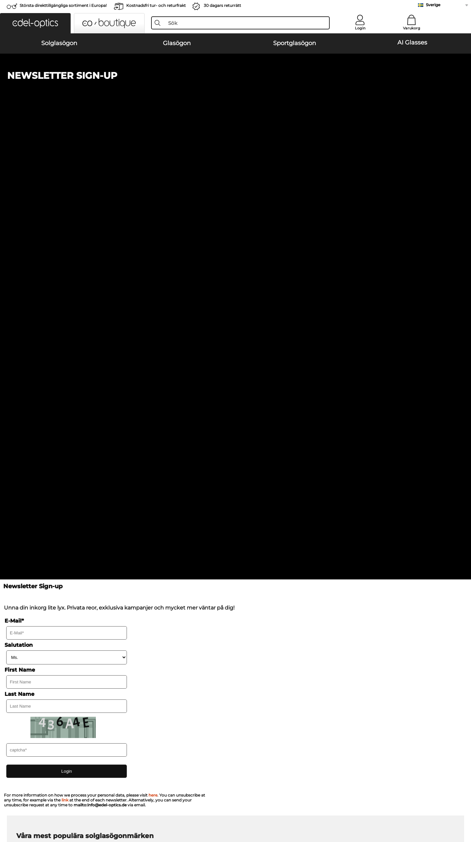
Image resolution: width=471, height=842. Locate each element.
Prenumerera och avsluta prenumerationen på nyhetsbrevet (373, 678)
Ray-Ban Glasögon (36, 471)
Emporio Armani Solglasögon (48, 439)
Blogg (315, 686)
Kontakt (24, 686)
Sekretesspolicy (84, 810)
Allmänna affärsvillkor (40, 810)
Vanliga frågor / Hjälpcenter (338, 671)
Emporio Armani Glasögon (45, 502)
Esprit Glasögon (254, 487)
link (64, 360)
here (152, 355)
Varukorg (411, 28)
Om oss (25, 660)
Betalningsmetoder (184, 671)
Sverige (433, 4)
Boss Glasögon (253, 494)
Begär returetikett (182, 686)
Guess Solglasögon (260, 431)
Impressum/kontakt (126, 810)
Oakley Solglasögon (38, 415)
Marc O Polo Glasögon (40, 487)
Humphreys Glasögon (40, 494)
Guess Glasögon (254, 471)
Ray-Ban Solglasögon (39, 407)
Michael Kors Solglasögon (268, 407)
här (181, 581)
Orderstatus (321, 694)
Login (360, 28)
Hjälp (314, 660)
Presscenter (29, 671)
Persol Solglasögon (37, 423)
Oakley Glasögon (34, 479)
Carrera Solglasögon (38, 431)
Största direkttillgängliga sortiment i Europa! (63, 5)
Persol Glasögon (254, 479)
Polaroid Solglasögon (263, 415)
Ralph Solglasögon (260, 439)
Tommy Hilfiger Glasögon (264, 502)
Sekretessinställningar (40, 678)
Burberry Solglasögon (263, 423)
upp (449, 810)
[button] (35, 23)
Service (171, 660)
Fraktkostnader (179, 678)
